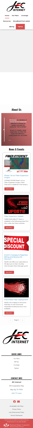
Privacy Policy (16, 409)
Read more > (9, 188)
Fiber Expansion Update (13, 216)
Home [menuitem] (7, 15)
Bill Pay (16, 362)
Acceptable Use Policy (16, 406)
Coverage (16, 365)
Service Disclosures (16, 415)
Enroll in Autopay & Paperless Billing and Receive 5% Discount (16, 257)
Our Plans (17, 358)
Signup (16, 368)
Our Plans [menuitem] (15, 15)
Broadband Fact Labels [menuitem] (21, 21)
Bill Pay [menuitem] (11, 26)
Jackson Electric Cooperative (18, 122)
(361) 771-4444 (16, 393)
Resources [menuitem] (7, 21)
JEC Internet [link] (13, 120)
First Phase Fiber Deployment (16, 300)
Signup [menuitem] (20, 26)
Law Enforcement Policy (16, 412)
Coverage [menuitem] (24, 15)
